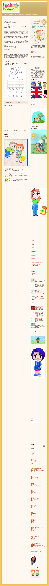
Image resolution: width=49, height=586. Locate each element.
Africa (32, 454)
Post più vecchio (25, 130)
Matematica (33, 506)
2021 (32, 247)
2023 (32, 244)
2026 (32, 240)
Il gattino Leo (33, 489)
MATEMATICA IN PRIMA (36, 265)
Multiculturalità (33, 511)
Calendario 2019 (33, 459)
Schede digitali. (33, 538)
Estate (32, 475)
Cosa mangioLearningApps (35, 469)
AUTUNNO (37, 301)
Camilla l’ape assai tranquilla (35, 464)
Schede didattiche (33, 537)
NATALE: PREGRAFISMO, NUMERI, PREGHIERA (39, 307)
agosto (33, 255)
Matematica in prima (34, 507)
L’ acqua (32, 493)
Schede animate (33, 532)
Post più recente (6, 130)
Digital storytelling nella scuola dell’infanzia (37, 470)
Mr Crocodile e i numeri (34, 508)
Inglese (32, 490)
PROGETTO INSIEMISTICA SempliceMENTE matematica (17, 173)
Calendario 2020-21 (34, 460)
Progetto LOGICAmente (34, 526)
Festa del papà (33, 476)
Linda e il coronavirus (34, 504)
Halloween (32, 483)
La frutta (32, 497)
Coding (32, 467)
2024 (32, 243)
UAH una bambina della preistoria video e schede (38, 546)
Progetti (32, 522)
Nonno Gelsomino (33, 513)
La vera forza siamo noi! (34, 499)
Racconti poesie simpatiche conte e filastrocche (37, 527)
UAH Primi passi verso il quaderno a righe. (37, 545)
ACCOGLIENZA (7, 136)
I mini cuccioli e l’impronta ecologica (36, 485)
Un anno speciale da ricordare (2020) (36, 551)
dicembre (33, 251)
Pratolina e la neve (33, 519)
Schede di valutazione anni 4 (35, 536)
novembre (33, 252)
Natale (32, 512)
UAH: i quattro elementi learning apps (36, 550)
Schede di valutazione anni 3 (35, 535)
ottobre (33, 254)
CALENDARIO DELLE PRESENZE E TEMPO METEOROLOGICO (37, 262)
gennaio (33, 271)
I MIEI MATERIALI (34, 52)
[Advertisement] (9, 228)
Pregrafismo (33, 520)
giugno (33, 258)
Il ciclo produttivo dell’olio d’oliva (36, 486)
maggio (33, 259)
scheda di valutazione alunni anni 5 (36, 531)
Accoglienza (33, 453)
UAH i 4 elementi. (33, 544)
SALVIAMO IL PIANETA (36, 264)
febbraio (33, 270)
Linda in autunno (33, 505)
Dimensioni (33, 471)
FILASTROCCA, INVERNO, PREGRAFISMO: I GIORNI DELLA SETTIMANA (39, 319)
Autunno (32, 458)
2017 (32, 274)
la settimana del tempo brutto (35, 498)
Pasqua (32, 515)
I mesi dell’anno (33, 484)
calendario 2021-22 (34, 461)
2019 (32, 250)
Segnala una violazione (34, 553)
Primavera (32, 521)
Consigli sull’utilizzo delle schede (36, 468)
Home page (15, 130)
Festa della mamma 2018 (34, 477)
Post (32, 102)
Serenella (32, 539)
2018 (32, 273)
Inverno (32, 491)
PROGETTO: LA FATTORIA (13, 178)
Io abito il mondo (33, 492)
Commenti (33, 104)
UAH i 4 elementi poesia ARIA (35, 543)
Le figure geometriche (34, 500)
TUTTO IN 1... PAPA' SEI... (39, 312)
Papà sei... (32, 514)
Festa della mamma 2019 (34, 478)
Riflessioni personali (34, 528)
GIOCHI (32, 482)
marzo (33, 268)
